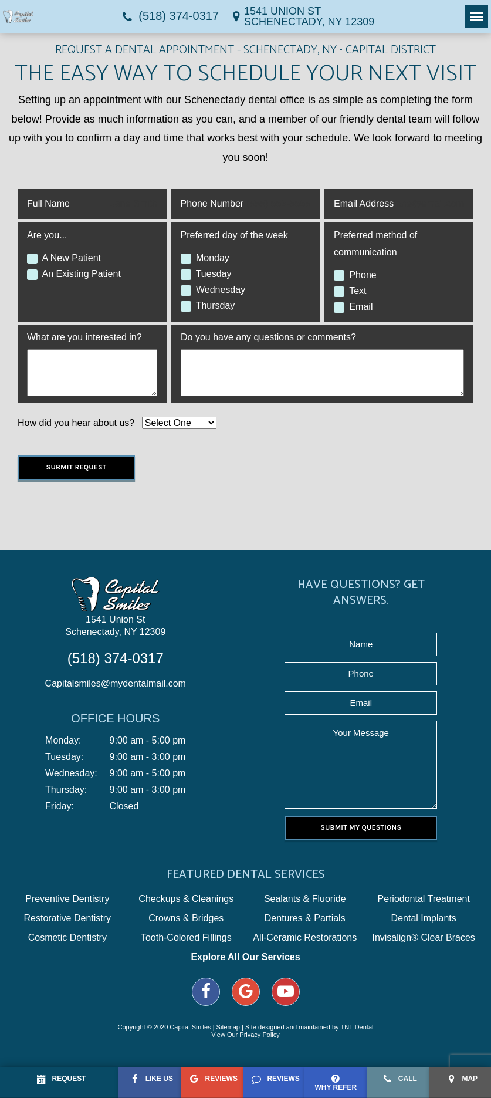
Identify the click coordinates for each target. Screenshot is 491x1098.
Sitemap (228, 1027)
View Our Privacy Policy (245, 1034)
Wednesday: (71, 773)
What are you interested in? (84, 337)
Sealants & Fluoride (305, 899)
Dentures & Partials (305, 918)
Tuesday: (64, 757)
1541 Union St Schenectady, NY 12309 (115, 625)
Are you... (47, 235)
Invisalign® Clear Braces (423, 937)
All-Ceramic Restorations (305, 937)
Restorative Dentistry (67, 918)
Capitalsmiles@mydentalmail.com (115, 683)
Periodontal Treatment (423, 899)
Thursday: (66, 790)
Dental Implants (423, 918)
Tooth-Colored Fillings (186, 937)
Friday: (59, 806)
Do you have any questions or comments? (268, 337)
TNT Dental (356, 1027)
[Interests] (92, 372)
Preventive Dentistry (67, 899)
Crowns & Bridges (186, 918)
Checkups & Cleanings (185, 899)
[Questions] (322, 372)
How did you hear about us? (76, 423)
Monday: (63, 740)
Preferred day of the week (234, 235)
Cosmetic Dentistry (67, 937)
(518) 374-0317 (169, 16)
